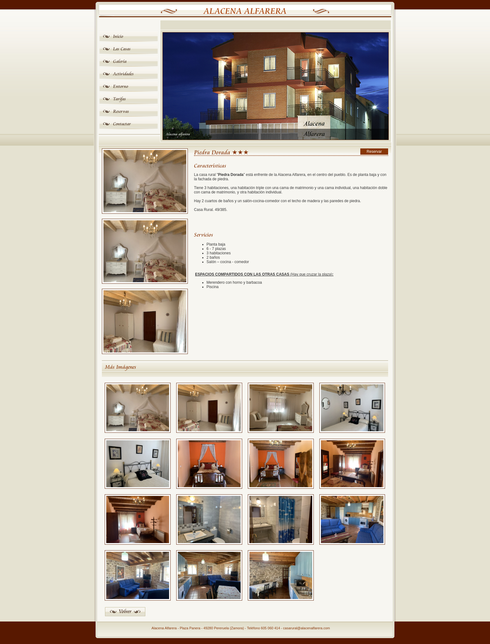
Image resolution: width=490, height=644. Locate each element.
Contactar (122, 124)
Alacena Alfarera (245, 11)
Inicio (118, 36)
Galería (120, 61)
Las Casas (122, 49)
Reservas (121, 111)
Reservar (374, 151)
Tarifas (119, 99)
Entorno (120, 86)
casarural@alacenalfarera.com (306, 628)
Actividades (123, 74)
